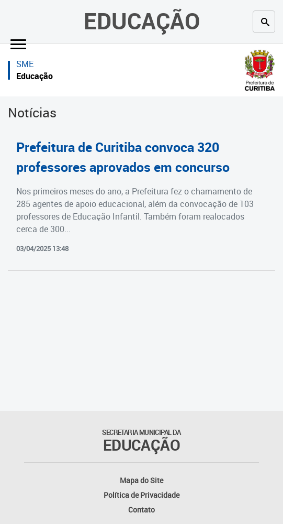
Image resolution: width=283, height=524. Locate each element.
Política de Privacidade (141, 495)
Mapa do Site (141, 480)
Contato (141, 510)
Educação (142, 20)
